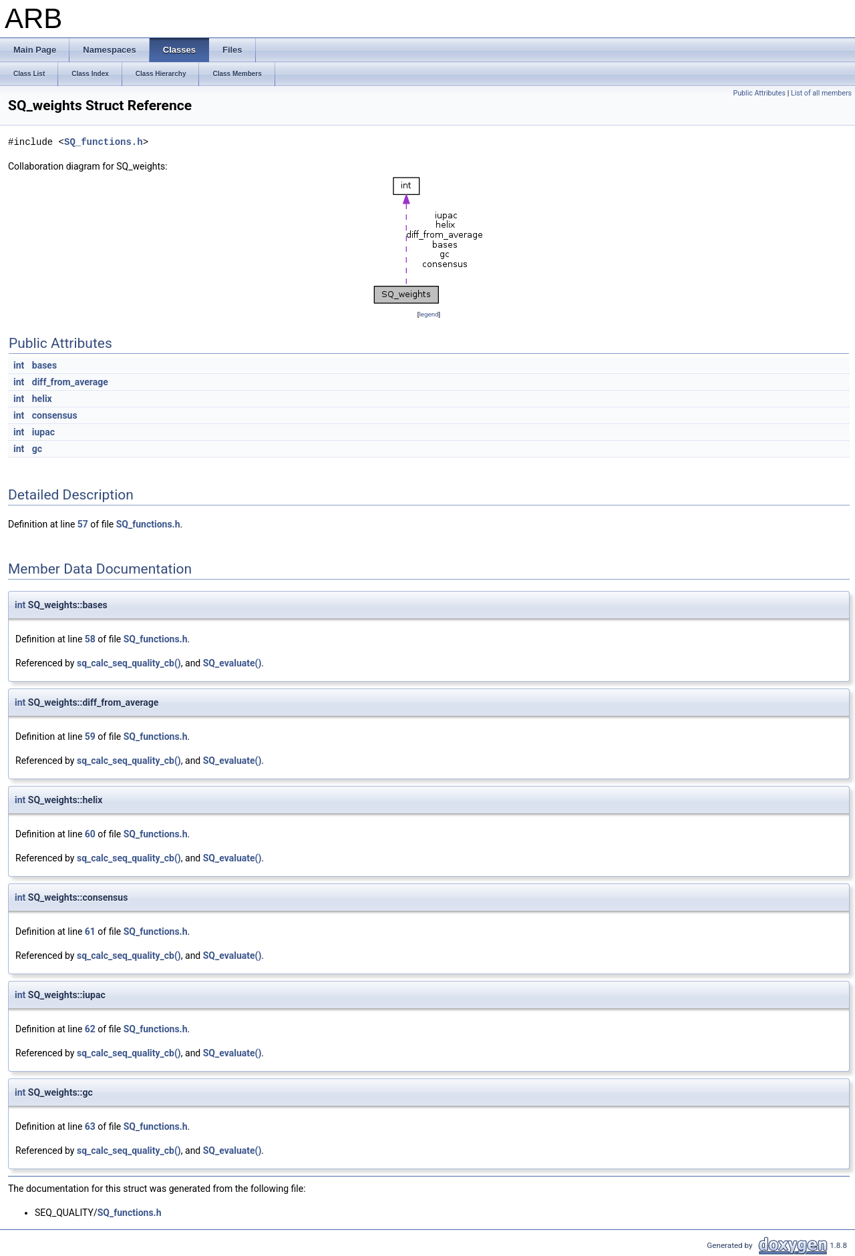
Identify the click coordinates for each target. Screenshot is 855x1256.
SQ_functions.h (103, 142)
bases (44, 365)
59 (90, 736)
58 (90, 639)
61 (90, 931)
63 (90, 1126)
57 (82, 524)
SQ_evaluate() (232, 663)
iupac (43, 432)
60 (90, 834)
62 (90, 1029)
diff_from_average (70, 382)
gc (37, 448)
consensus (54, 415)
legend (428, 314)
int (18, 365)
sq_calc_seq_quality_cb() (129, 663)
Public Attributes (759, 93)
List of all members (821, 93)
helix (42, 398)
